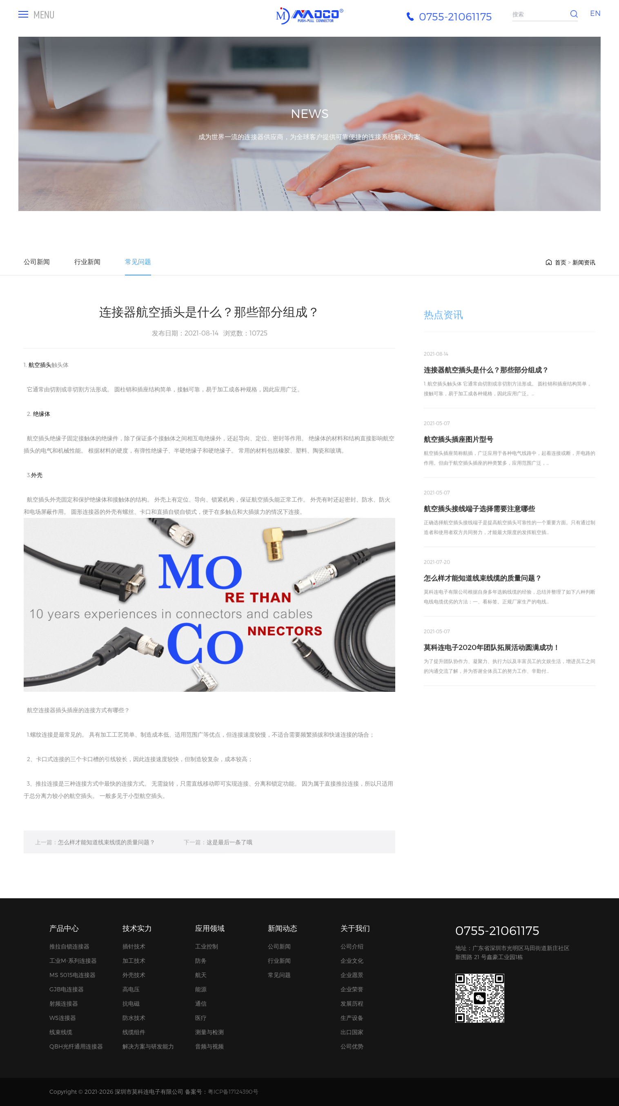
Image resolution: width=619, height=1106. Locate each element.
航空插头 (40, 364)
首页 (555, 262)
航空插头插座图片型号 (458, 470)
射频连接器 (63, 1003)
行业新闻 (87, 261)
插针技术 (133, 946)
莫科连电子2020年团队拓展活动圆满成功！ (492, 678)
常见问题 (138, 261)
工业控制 (206, 946)
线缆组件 (133, 1031)
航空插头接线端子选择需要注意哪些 (479, 539)
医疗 (201, 1017)
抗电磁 (131, 1003)
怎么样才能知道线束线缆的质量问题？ (95, 854)
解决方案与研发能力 (148, 1046)
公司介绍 (352, 946)
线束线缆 (60, 1031)
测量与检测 (209, 1031)
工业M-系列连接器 (73, 960)
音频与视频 (209, 1046)
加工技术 (133, 960)
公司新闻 (37, 261)
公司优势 (352, 1046)
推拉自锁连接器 (69, 946)
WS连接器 (62, 1017)
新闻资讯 (583, 262)
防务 (201, 960)
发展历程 (352, 1003)
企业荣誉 (352, 989)
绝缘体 (41, 413)
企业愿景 (352, 974)
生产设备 (352, 1017)
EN (595, 13)
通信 (201, 1003)
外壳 (36, 474)
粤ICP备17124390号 (233, 1091)
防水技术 (133, 1017)
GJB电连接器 (66, 989)
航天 (201, 974)
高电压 (131, 989)
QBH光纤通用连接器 (76, 1046)
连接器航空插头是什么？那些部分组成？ (486, 401)
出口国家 (352, 1031)
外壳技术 (133, 974)
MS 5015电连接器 (72, 974)
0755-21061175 (497, 930)
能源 (201, 989)
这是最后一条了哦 (218, 854)
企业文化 (352, 960)
